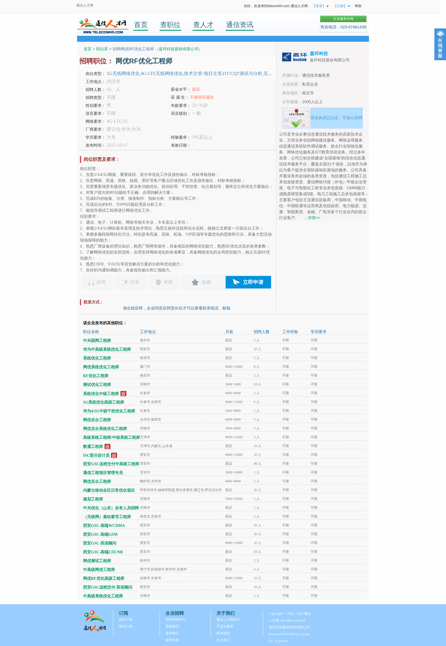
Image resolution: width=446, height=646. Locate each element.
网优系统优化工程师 (101, 367)
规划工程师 (93, 499)
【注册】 (340, 6)
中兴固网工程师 (97, 340)
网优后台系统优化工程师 (105, 429)
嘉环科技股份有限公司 (179, 49)
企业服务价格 (343, 19)
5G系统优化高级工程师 (103, 402)
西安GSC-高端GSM (100, 534)
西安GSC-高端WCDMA (104, 526)
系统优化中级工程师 (101, 394)
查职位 (170, 24)
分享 (134, 282)
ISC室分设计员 (96, 455)
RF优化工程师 (95, 376)
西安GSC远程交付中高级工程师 (111, 464)
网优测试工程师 (97, 561)
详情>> (314, 217)
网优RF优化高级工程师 (103, 578)
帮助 (358, 6)
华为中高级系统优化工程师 (107, 349)
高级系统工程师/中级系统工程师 (111, 437)
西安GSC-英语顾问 (99, 543)
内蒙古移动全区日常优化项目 (109, 490)
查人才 (203, 24)
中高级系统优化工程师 (103, 596)
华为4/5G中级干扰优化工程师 (109, 411)
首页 (141, 24)
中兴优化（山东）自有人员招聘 (111, 508)
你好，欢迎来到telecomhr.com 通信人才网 (276, 6)
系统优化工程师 (97, 358)
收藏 (206, 282)
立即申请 (253, 282)
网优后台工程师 (97, 420)
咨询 (101, 282)
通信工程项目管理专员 (103, 473)
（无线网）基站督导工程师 (107, 517)
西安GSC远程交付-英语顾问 (107, 587)
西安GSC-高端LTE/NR (103, 552)
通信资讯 (239, 24)
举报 (168, 282)
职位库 (102, 49)
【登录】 (319, 6)
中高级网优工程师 (99, 570)
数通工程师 (93, 446)
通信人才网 (84, 5)
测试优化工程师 (97, 385)
